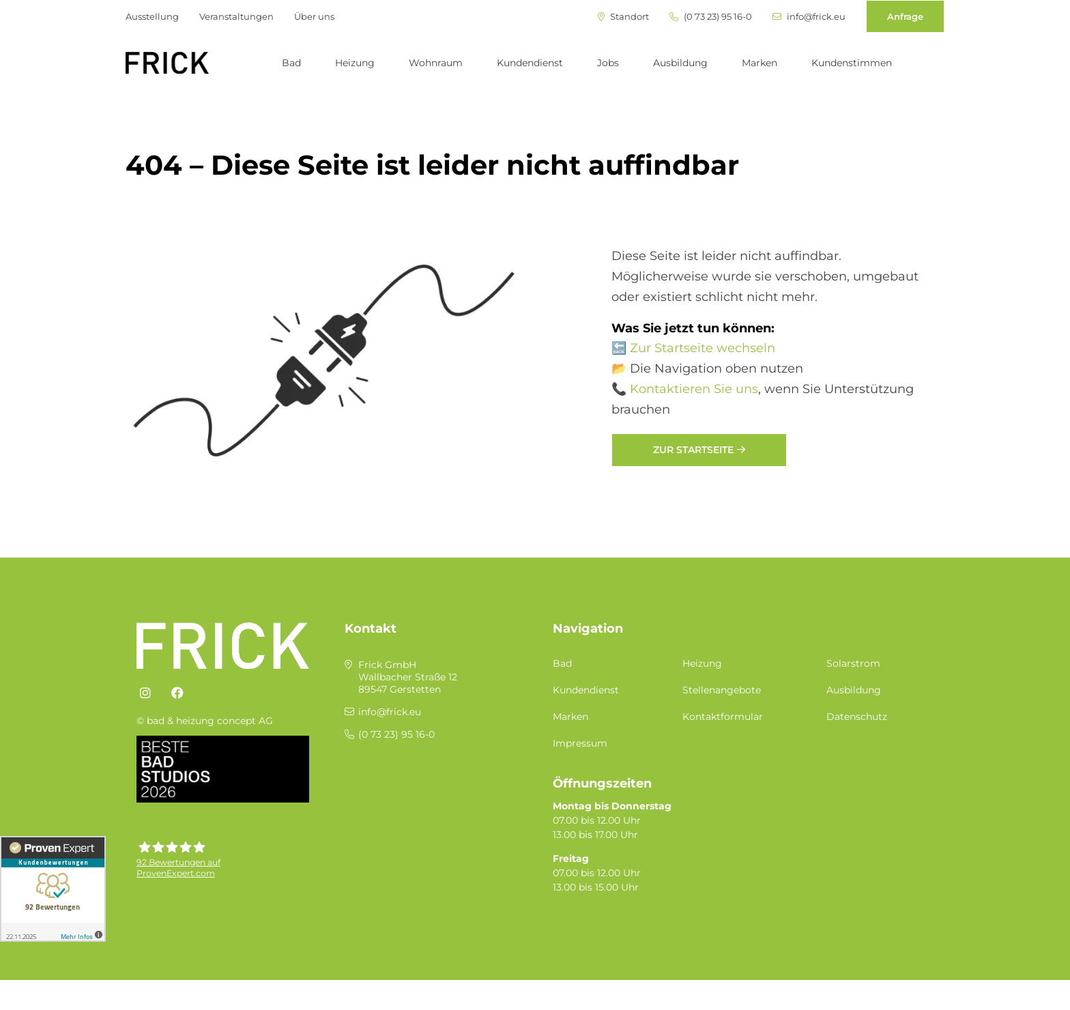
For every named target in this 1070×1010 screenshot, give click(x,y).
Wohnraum (436, 63)
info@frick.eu (808, 16)
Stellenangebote (721, 690)
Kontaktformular (722, 716)
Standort (623, 16)
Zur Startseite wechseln (702, 348)
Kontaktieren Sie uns (694, 388)
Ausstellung (152, 16)
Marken (759, 63)
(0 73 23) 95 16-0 (710, 16)
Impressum (580, 743)
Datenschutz (856, 716)
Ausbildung (680, 63)
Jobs (608, 63)
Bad (291, 63)
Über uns (314, 16)
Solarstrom (853, 663)
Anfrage (905, 16)
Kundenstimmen (851, 63)
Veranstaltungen (236, 16)
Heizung (355, 63)
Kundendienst (530, 63)
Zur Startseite (693, 450)
